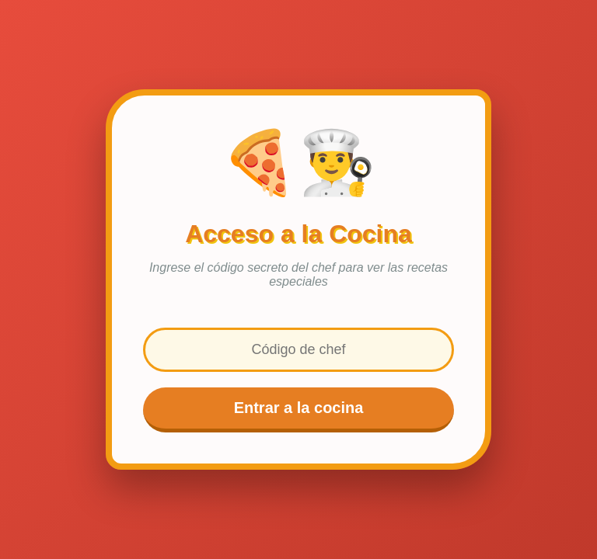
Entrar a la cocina (299, 407)
